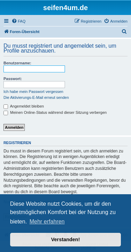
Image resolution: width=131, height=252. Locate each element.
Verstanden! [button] (65, 239)
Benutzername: (17, 63)
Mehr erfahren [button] (47, 222)
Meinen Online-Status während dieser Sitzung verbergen (55, 112)
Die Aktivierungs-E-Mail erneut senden (36, 97)
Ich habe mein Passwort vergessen (33, 91)
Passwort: (12, 79)
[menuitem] (19, 21)
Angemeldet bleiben (23, 106)
